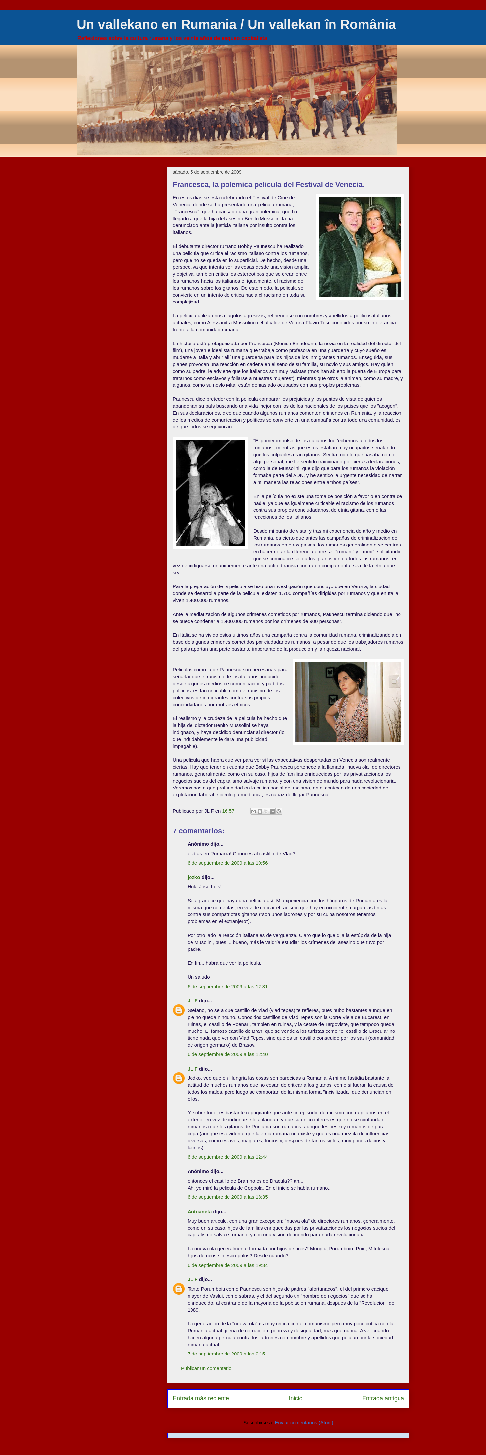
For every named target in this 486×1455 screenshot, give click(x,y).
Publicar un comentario (206, 1368)
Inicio (295, 1398)
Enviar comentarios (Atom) (304, 1422)
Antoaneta (200, 1211)
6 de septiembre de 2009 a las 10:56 (228, 863)
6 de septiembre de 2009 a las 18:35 (228, 1197)
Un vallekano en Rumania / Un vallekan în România (236, 24)
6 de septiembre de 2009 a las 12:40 (228, 1054)
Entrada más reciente (201, 1398)
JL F (193, 1000)
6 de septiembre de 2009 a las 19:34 (228, 1265)
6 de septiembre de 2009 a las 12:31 (228, 986)
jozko (194, 877)
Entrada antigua (383, 1398)
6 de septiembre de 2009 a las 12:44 (228, 1157)
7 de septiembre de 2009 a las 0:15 (226, 1353)
